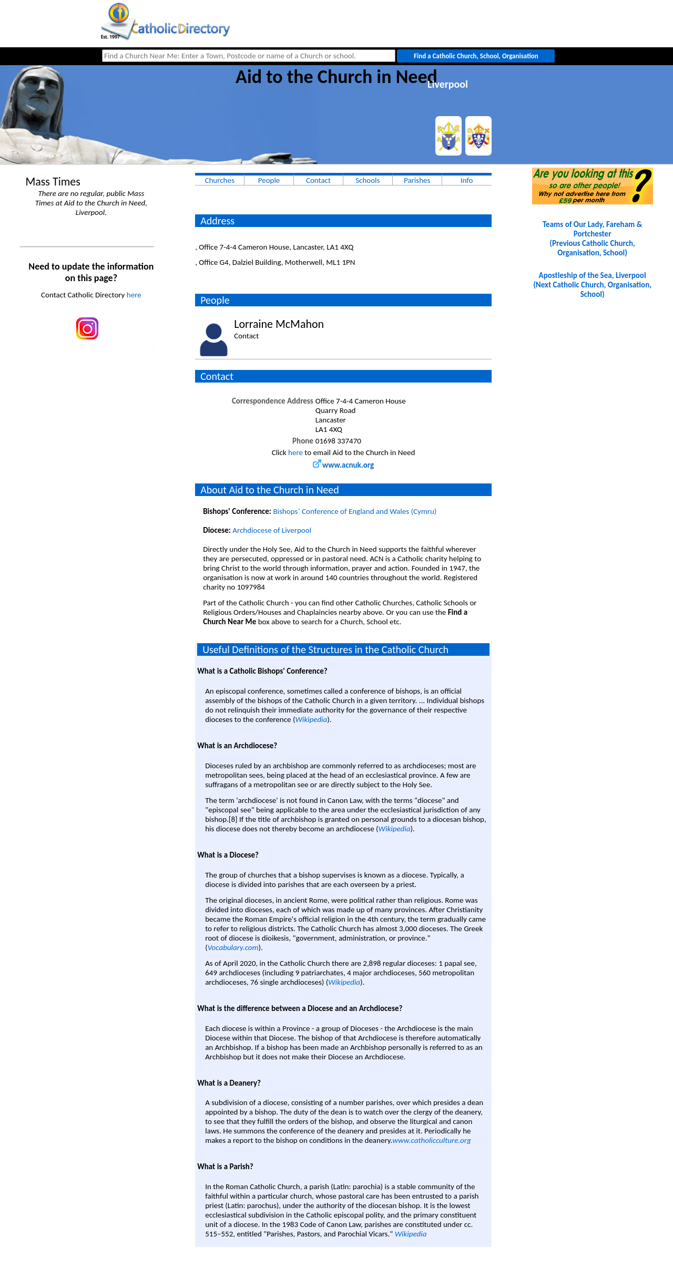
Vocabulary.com (233, 947)
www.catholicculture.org (431, 1140)
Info (467, 180)
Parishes (417, 180)
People (269, 180)
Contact (318, 180)
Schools (367, 180)
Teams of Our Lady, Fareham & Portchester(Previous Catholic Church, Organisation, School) (592, 238)
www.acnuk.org (343, 465)
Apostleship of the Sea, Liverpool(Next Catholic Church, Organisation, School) (592, 285)
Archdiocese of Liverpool (271, 530)
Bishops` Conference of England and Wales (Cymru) (354, 511)
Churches (219, 180)
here (134, 295)
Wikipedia (311, 719)
